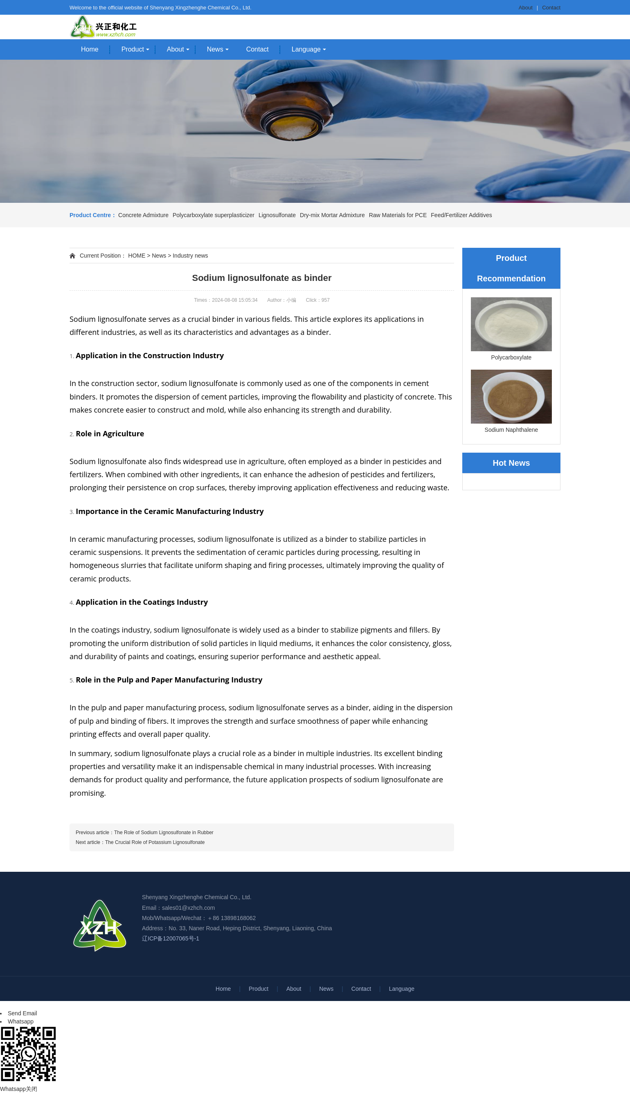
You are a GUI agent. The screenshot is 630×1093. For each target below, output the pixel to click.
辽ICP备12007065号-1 (170, 938)
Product (133, 49)
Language (306, 49)
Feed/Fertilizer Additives (461, 215)
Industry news (190, 255)
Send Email (22, 1013)
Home (90, 49)
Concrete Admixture (143, 215)
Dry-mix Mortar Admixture (332, 215)
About (526, 7)
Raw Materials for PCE (398, 215)
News (215, 49)
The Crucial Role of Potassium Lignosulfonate (155, 842)
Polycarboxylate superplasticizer (213, 215)
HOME (136, 255)
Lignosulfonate (277, 215)
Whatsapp (21, 1021)
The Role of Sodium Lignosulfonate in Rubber (164, 832)
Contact (551, 7)
